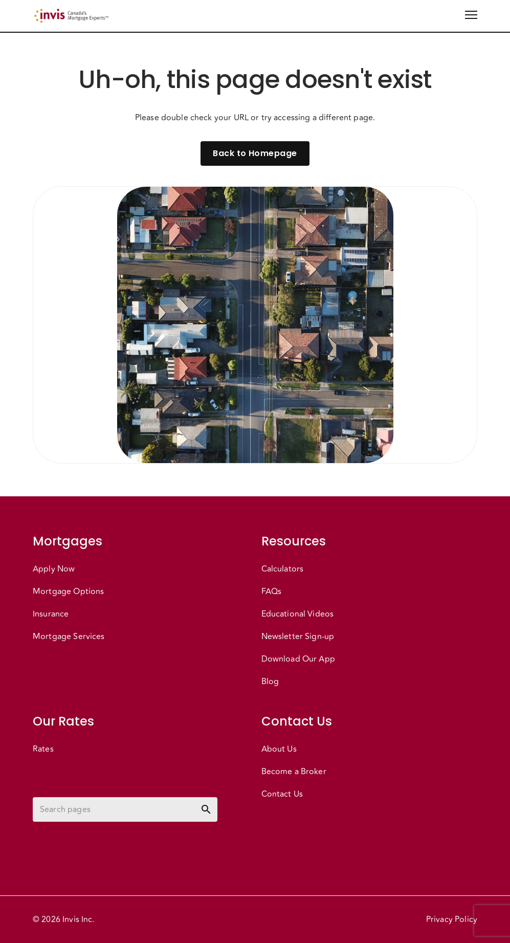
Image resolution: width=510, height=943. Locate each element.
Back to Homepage (255, 153)
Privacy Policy (451, 919)
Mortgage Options (68, 591)
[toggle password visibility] (206, 809)
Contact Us (282, 794)
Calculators (282, 569)
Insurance (51, 614)
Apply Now (54, 569)
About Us (279, 749)
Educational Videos (297, 614)
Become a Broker (293, 771)
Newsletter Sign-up (298, 636)
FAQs (271, 591)
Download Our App (298, 659)
